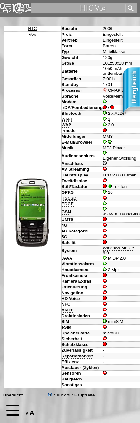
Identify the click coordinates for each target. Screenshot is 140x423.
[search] (77, 8)
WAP (66, 124)
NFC (66, 304)
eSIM (66, 327)
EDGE (68, 203)
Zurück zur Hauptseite (71, 395)
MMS (108, 136)
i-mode (69, 130)
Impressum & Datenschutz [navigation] (19, 8)
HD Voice (71, 298)
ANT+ (67, 310)
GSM (66, 211)
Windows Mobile (118, 248)
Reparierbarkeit (77, 356)
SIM (65, 321)
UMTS (68, 219)
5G (64, 236)
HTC (32, 28)
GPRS (68, 192)
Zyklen (90, 367)
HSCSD (69, 198)
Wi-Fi (67, 119)
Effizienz (70, 361)
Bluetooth (71, 113)
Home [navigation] (9, 6)
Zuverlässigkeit (77, 350)
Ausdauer (71, 367)
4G (64, 225)
